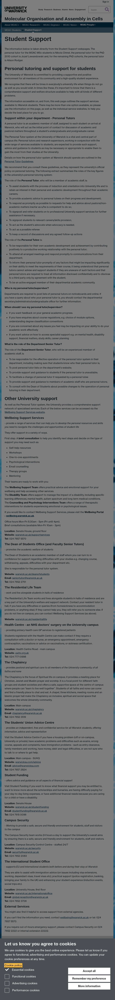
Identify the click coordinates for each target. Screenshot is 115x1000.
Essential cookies (19, 970)
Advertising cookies (21, 983)
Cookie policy (13, 965)
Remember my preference (89, 978)
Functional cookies (20, 977)
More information (89, 986)
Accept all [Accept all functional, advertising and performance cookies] (89, 971)
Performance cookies (22, 990)
